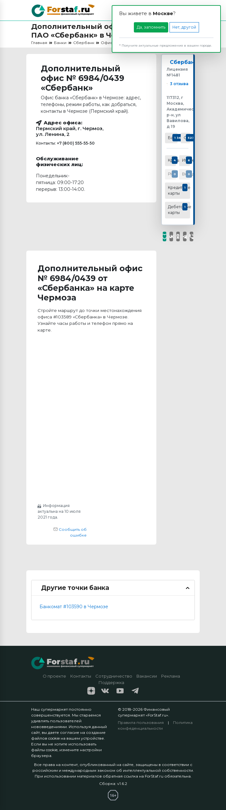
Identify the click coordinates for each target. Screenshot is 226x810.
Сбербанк (184, 62)
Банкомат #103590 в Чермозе (73, 607)
